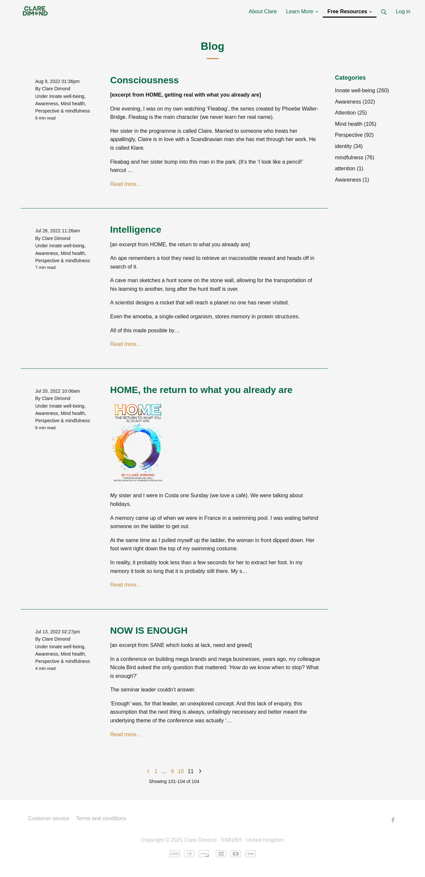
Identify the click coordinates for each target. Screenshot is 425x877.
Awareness (46, 103)
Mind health (73, 103)
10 (181, 771)
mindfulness (77, 111)
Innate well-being (66, 96)
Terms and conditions (101, 818)
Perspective (47, 111)
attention (349, 168)
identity (349, 146)
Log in (403, 11)
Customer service (48, 818)
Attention (351, 113)
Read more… (126, 184)
